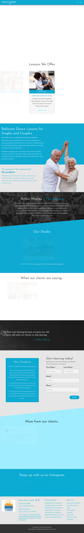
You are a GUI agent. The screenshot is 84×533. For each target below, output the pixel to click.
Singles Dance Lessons (53, 503)
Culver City (26, 514)
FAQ (68, 508)
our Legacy (37, 264)
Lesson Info (11, 110)
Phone (49, 385)
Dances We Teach (73, 503)
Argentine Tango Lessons (54, 515)
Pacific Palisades (33, 516)
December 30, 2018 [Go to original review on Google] (15, 431)
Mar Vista (37, 514)
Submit (74, 397)
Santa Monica (26, 518)
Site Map (70, 519)
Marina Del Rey (23, 516)
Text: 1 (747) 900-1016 (26, 506)
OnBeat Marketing (50, 529)
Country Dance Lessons (53, 517)
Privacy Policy (72, 517)
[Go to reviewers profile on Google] (7, 430)
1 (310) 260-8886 (24, 503)
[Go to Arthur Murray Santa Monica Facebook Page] (36, 500)
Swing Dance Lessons (53, 512)
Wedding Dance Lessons (54, 508)
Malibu (32, 514)
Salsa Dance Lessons (52, 510)
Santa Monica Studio (26, 500)
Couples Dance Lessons (53, 505)
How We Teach (72, 505)
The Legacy (71, 510)
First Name (50, 367)
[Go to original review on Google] (35, 430)
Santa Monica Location (39, 258)
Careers (70, 512)
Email (48, 376)
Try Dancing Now (15, 41)
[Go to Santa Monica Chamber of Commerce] (9, 511)
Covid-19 (70, 515)
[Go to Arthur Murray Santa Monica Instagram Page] (38, 500)
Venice (33, 518)
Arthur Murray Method (55, 264)
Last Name (68, 367)
